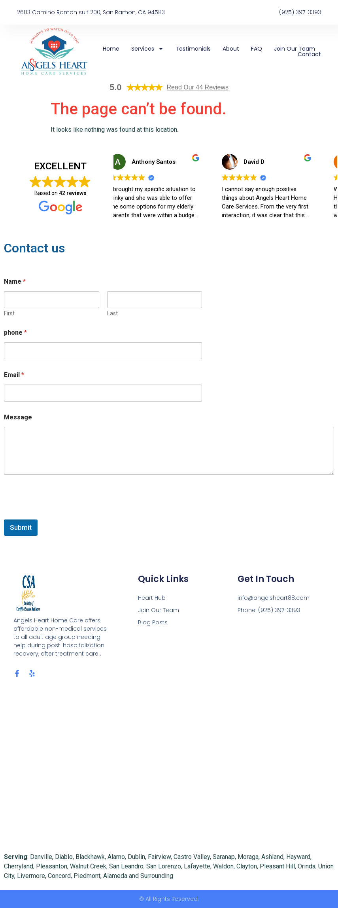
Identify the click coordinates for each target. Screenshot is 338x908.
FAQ (256, 48)
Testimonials (193, 48)
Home (111, 48)
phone (15, 332)
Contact (309, 54)
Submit (21, 527)
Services (147, 48)
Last (112, 313)
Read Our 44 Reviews (198, 87)
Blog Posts (153, 622)
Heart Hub (152, 598)
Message (18, 417)
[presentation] (64, 514)
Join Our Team (294, 48)
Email (14, 375)
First (9, 313)
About (231, 48)
